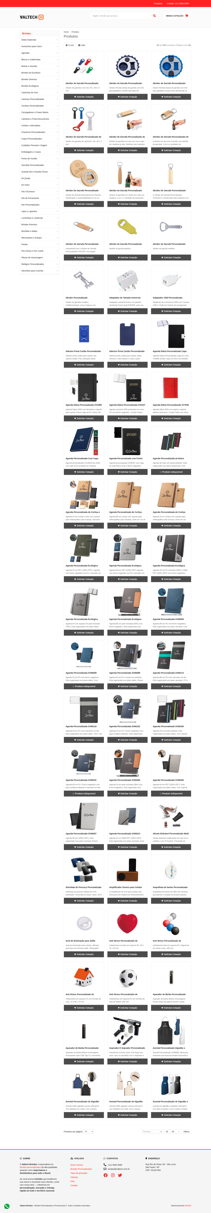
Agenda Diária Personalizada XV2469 (84, 405)
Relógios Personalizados (32, 264)
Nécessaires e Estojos (31, 238)
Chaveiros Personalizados (33, 132)
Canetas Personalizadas (32, 106)
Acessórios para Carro (31, 46)
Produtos (158, 3)
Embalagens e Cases (31, 152)
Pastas (24, 244)
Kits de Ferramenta (30, 198)
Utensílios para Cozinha (32, 271)
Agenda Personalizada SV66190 (168, 726)
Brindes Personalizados (81, 1169)
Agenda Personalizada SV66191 (81, 780)
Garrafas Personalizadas (32, 165)
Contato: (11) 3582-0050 (178, 3)
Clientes (74, 1177)
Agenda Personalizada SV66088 (124, 673)
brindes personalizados (30, 1167)
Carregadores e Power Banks (34, 112)
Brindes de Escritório (30, 73)
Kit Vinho (25, 185)
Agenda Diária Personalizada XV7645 (171, 405)
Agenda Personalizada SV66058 (168, 619)
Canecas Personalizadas (32, 99)
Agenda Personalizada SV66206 (168, 780)
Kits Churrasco (28, 191)
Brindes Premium (29, 224)
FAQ (72, 1181)
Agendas (25, 53)
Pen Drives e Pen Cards (32, 251)
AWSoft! (188, 1206)
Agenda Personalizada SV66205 (124, 780)
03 (173, 1131)
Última (186, 1131)
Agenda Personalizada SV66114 (168, 673)
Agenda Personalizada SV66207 (81, 833)
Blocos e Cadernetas (30, 59)
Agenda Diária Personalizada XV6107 (127, 405)
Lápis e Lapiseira (29, 211)
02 (167, 1131)
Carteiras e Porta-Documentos (35, 119)
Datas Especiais (28, 40)
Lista (81, 45)
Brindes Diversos (29, 79)
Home (66, 32)
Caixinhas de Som (29, 92)
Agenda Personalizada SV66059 (81, 673)
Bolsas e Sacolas (29, 66)
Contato (74, 1185)
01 (161, 1131)
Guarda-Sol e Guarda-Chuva (34, 172)
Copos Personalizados (31, 139)
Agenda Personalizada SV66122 (124, 726)
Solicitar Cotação (83, 97)
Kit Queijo (25, 178)
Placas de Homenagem (32, 257)
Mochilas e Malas (29, 231)
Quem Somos (76, 1165)
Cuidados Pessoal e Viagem (34, 145)
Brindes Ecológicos (30, 86)
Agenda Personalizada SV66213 (124, 833)
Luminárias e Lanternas (32, 218)
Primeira (146, 1131)
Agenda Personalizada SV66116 (81, 726)
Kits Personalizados (30, 205)
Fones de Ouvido (29, 158)
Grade (70, 45)
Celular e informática (30, 125)
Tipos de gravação (78, 1173)
